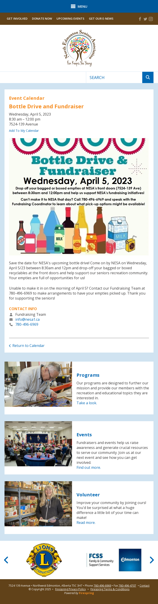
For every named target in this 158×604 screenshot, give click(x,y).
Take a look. (87, 402)
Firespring (86, 593)
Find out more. (89, 467)
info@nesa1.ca (27, 319)
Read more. (86, 522)
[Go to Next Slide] (151, 560)
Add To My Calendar (24, 130)
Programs (88, 375)
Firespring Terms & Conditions (109, 589)
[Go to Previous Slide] (6, 560)
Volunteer (88, 495)
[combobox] (114, 77)
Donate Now (42, 18)
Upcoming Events (70, 18)
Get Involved (17, 18)
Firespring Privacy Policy (70, 589)
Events (84, 435)
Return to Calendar (28, 345)
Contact (144, 586)
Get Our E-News (101, 18)
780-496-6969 (26, 324)
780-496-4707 (127, 586)
